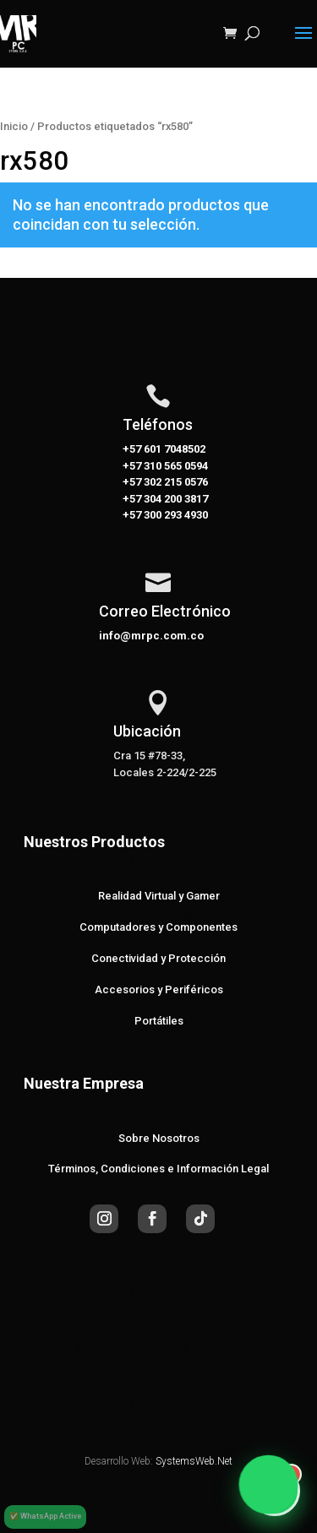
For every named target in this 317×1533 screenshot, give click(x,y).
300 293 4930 (174, 514)
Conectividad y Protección (158, 958)
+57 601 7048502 (164, 449)
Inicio (14, 126)
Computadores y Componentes (158, 927)
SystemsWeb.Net (194, 1461)
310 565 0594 (174, 465)
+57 (132, 465)
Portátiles (158, 1020)
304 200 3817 (174, 498)
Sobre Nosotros (158, 1138)
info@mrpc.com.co (151, 635)
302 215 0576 (174, 482)
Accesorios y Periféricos (159, 989)
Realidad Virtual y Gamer (159, 895)
